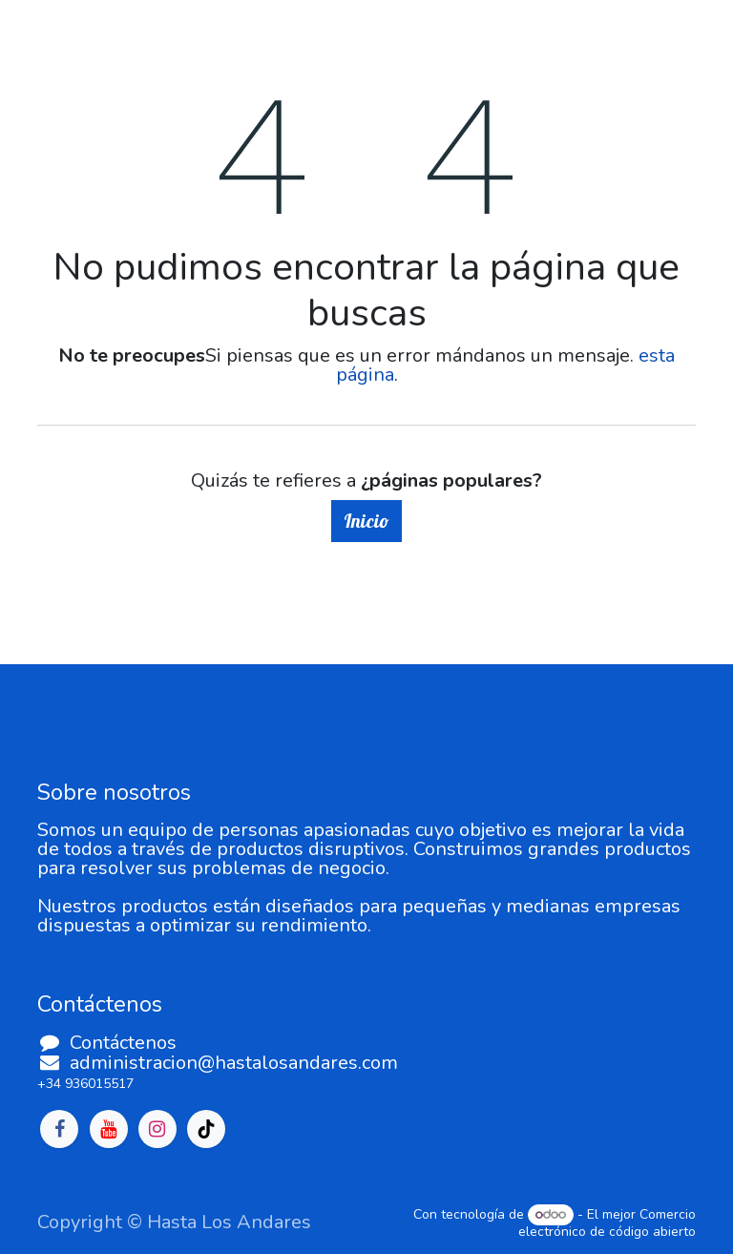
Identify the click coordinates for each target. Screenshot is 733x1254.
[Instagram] (157, 1129)
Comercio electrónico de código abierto (607, 1223)
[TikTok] (206, 1129)
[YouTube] (109, 1129)
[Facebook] (59, 1129)
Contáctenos (123, 1042)
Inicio (366, 521)
